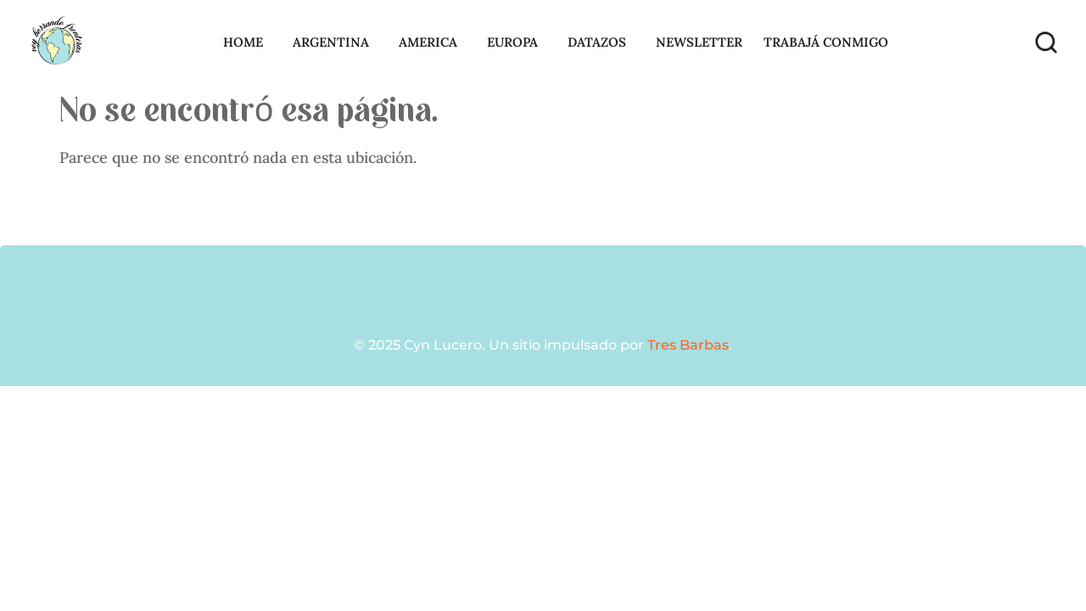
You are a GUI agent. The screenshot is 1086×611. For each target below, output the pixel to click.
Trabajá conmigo (830, 42)
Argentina (335, 42)
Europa (516, 42)
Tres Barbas (688, 345)
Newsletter (699, 42)
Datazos (601, 42)
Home (247, 42)
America (432, 42)
